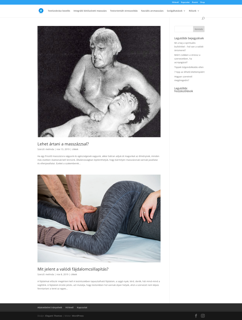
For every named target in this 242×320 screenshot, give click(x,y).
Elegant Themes (53, 315)
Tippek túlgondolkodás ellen (189, 67)
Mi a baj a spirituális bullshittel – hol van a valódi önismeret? (188, 46)
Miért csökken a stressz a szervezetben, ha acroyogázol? (187, 58)
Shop (202, 2)
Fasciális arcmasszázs (152, 11)
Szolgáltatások (174, 11)
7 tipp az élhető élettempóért (189, 71)
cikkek (75, 149)
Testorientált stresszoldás (124, 11)
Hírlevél (175, 2)
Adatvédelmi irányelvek (49, 307)
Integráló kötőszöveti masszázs (90, 11)
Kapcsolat (185, 2)
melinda (50, 149)
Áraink (195, 2)
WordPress (78, 315)
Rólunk (192, 11)
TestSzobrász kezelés (59, 11)
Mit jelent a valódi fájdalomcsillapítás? (72, 269)
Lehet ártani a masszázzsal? (63, 144)
